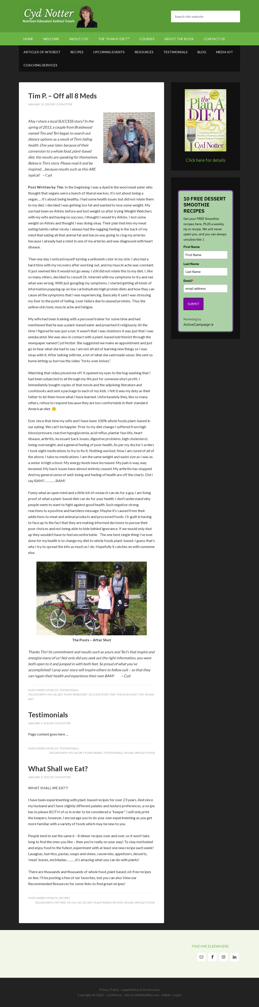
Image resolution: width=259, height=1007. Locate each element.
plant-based (94, 752)
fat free (60, 902)
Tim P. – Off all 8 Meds (62, 95)
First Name (191, 247)
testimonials (113, 752)
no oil (71, 902)
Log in (177, 995)
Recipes (64, 898)
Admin (166, 995)
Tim (141, 694)
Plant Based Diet (76, 694)
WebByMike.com (147, 995)
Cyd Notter (58, 16)
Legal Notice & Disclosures (140, 990)
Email (188, 281)
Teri (112, 694)
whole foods (145, 752)
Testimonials (69, 690)
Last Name (191, 264)
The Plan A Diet (127, 694)
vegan (129, 752)
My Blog (52, 690)
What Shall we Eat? (58, 768)
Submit (193, 304)
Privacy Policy (109, 990)
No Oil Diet (55, 694)
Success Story (99, 694)
